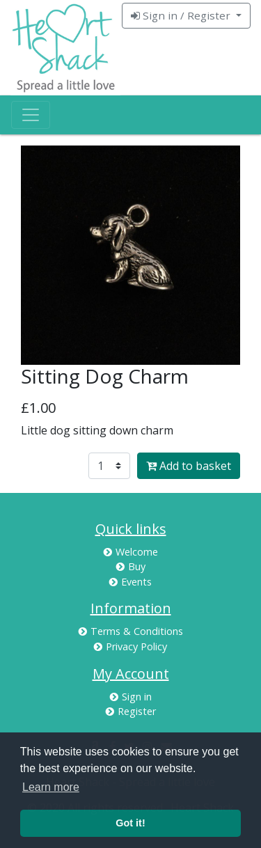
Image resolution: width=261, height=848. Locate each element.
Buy (130, 566)
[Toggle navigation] (30, 115)
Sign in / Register (182, 15)
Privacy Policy (130, 646)
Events (130, 581)
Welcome (131, 551)
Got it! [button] (130, 823)
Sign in (131, 696)
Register (131, 711)
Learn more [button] (50, 787)
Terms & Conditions (131, 631)
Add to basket (188, 465)
